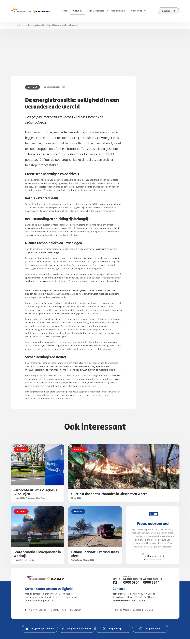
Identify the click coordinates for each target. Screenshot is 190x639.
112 (115, 582)
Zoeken (166, 10)
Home (13, 25)
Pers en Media (122, 609)
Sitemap (149, 609)
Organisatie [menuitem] (118, 10)
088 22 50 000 (138, 600)
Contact (137, 609)
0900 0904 (131, 582)
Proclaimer (75, 609)
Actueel (22, 25)
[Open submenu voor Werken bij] (145, 11)
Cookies (42, 609)
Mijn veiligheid (95, 10)
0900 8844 (151, 582)
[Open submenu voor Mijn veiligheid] (106, 11)
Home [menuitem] (64, 10)
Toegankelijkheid (58, 609)
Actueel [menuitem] (77, 10)
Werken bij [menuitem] (137, 10)
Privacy (31, 609)
